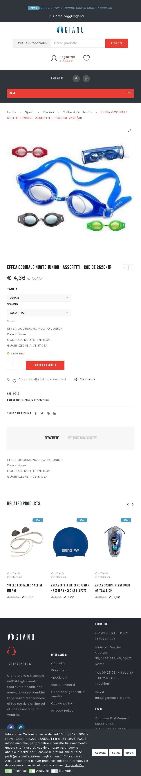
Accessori (105, 8)
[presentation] (128, 504)
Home (12, 112)
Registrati (67, 57)
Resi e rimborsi (63, 685)
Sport (91, 8)
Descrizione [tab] (52, 438)
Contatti (58, 663)
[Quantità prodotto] (14, 365)
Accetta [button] (100, 752)
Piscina (48, 112)
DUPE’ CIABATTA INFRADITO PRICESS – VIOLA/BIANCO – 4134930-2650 (124, 267)
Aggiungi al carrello (45, 365)
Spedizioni (59, 677)
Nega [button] (129, 752)
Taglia (12, 289)
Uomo (80, 8)
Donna (69, 8)
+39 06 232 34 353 (19, 664)
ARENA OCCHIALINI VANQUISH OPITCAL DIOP (112, 588)
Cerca (116, 43)
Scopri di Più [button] (74, 765)
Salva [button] (116, 752)
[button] (8, 771)
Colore (12, 304)
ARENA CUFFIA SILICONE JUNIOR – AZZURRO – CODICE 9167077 (70, 588)
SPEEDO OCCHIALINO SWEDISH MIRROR (25, 588)
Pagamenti (60, 670)
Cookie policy (62, 703)
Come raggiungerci (66, 16)
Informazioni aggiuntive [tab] (82, 438)
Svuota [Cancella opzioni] (12, 321)
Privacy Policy (62, 711)
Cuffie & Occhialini (77, 112)
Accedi (67, 61)
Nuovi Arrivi (50, 8)
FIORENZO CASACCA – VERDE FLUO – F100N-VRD (131, 267)
